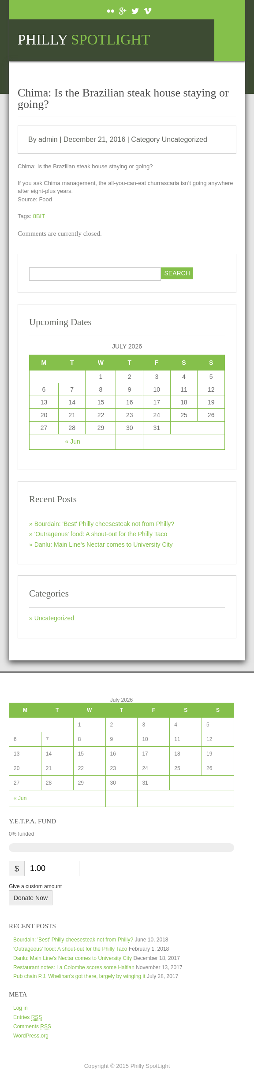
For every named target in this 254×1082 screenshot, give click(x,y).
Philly (84, 40)
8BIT (39, 216)
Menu (229, 40)
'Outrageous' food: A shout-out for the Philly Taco (101, 533)
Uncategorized (184, 139)
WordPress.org (31, 1036)
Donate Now (31, 897)
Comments (32, 1026)
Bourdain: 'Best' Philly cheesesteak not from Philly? (104, 523)
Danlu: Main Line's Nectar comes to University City (103, 544)
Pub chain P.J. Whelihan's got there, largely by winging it (79, 976)
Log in (20, 1008)
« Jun (72, 441)
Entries (27, 1017)
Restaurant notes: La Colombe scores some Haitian (73, 967)
